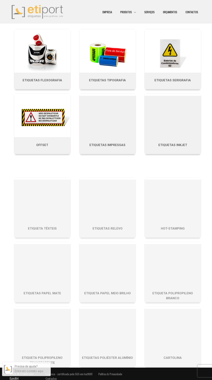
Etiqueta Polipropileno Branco (172, 317)
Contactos (192, 12)
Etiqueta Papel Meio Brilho (107, 315)
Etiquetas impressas (107, 145)
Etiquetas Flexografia (42, 80)
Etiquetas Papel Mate (42, 315)
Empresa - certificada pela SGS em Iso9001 (69, 374)
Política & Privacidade (110, 374)
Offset (42, 145)
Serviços (149, 12)
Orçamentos (170, 12)
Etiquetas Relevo (108, 250)
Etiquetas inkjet (172, 145)
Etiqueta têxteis (42, 250)
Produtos (126, 12)
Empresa (107, 12)
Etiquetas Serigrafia (172, 80)
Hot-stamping (173, 250)
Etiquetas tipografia (107, 80)
